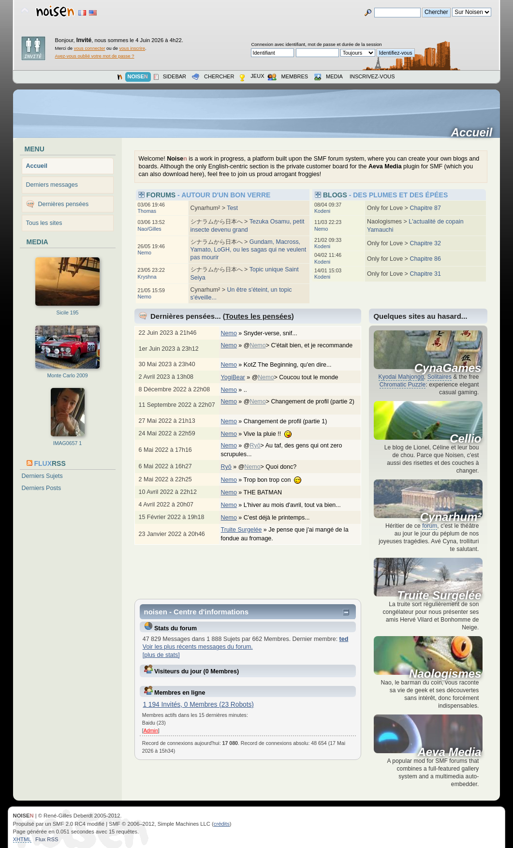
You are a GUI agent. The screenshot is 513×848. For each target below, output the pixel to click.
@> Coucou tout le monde (300, 377)
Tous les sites (44, 223)
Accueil (475, 132)
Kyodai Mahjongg (401, 376)
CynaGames (448, 368)
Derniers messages (52, 184)
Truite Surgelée (241, 529)
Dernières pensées (63, 204)
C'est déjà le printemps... (282, 517)
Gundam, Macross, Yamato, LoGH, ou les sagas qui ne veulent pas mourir (249, 249)
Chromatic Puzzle (403, 384)
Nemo (144, 252)
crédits (222, 824)
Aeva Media (449, 752)
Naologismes (445, 674)
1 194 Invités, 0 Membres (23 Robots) (198, 704)
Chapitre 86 (425, 258)
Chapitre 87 (425, 208)
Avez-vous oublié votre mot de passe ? (94, 56)
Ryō (254, 445)
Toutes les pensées (258, 316)
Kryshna (147, 277)
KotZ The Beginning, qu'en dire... (292, 364)
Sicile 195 (68, 312)
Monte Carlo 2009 (67, 375)
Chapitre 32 (425, 243)
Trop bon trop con (277, 479)
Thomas (147, 211)
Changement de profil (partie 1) (290, 421)
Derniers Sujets (42, 476)
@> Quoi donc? (272, 466)
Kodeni (322, 211)
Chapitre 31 (425, 273)
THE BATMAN (268, 492)
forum (429, 525)
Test (232, 208)
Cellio (465, 439)
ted (344, 639)
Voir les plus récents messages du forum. (198, 646)
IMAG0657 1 (67, 443)
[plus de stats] (161, 655)
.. (250, 390)
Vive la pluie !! (273, 434)
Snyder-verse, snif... (275, 333)
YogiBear (233, 377)
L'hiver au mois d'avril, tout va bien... (297, 505)
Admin (151, 730)
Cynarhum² (451, 517)
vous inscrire (132, 48)
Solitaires (439, 376)
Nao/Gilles (149, 229)
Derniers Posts (41, 488)
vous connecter (89, 48)
